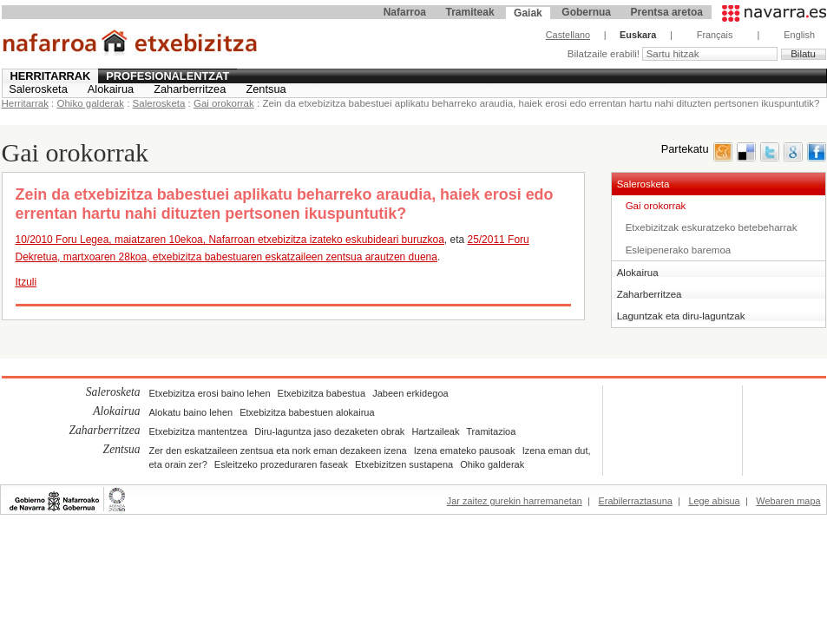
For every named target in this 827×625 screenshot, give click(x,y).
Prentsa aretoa (667, 12)
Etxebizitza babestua (322, 393)
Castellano (568, 35)
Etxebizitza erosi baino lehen (210, 393)
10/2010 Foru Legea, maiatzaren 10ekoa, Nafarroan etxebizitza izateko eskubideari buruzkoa (230, 240)
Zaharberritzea (190, 88)
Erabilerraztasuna (636, 501)
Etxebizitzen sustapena (404, 464)
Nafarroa (405, 12)
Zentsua (266, 88)
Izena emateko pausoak (464, 450)
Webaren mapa (788, 501)
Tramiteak (470, 12)
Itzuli (26, 282)
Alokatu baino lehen (191, 412)
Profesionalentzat (167, 75)
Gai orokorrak (224, 103)
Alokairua (111, 88)
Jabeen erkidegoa (410, 393)
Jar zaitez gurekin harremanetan (514, 501)
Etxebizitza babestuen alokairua (307, 412)
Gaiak (528, 13)
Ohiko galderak (90, 103)
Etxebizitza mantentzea (198, 431)
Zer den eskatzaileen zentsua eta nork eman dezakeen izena (278, 450)
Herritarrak (50, 75)
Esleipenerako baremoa (679, 250)
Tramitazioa (490, 431)
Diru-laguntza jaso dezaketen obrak (329, 431)
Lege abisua (713, 501)
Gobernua (586, 12)
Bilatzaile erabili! (605, 54)
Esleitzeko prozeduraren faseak (281, 464)
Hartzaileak (435, 431)
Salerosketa (38, 88)
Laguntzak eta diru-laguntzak (681, 316)
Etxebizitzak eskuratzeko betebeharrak (711, 227)
